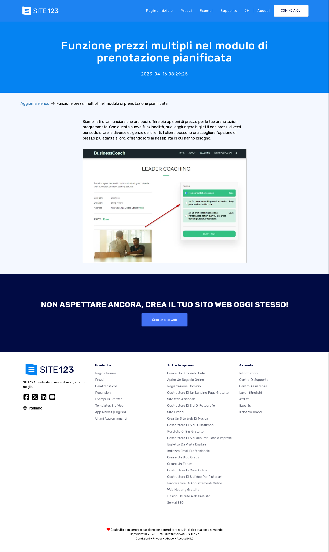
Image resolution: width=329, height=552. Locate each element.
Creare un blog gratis (183, 458)
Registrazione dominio (184, 387)
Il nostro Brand (250, 412)
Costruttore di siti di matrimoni (190, 425)
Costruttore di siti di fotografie (191, 406)
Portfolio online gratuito (185, 432)
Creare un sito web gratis (186, 374)
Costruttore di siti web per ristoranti (195, 477)
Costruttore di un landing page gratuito (198, 393)
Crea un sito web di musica (187, 419)
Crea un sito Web (164, 320)
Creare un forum (179, 464)
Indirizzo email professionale (188, 451)
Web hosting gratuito (183, 490)
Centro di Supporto (253, 380)
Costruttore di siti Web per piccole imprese (199, 438)
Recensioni (103, 393)
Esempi (206, 11)
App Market (110, 412)
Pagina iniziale (159, 11)
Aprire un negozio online (185, 380)
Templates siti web (109, 406)
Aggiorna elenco (34, 103)
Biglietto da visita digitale (186, 445)
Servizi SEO (175, 503)
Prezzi (186, 11)
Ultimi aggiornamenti (111, 419)
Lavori (250, 393)
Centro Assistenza (253, 387)
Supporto (228, 11)
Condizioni (143, 539)
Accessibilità (185, 539)
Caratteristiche (106, 387)
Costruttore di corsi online (187, 471)
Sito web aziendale (181, 399)
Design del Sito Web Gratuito (188, 497)
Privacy (157, 539)
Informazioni (248, 374)
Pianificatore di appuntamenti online (194, 484)
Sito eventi (175, 412)
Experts (245, 406)
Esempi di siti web (109, 399)
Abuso (169, 539)
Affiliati (244, 399)
